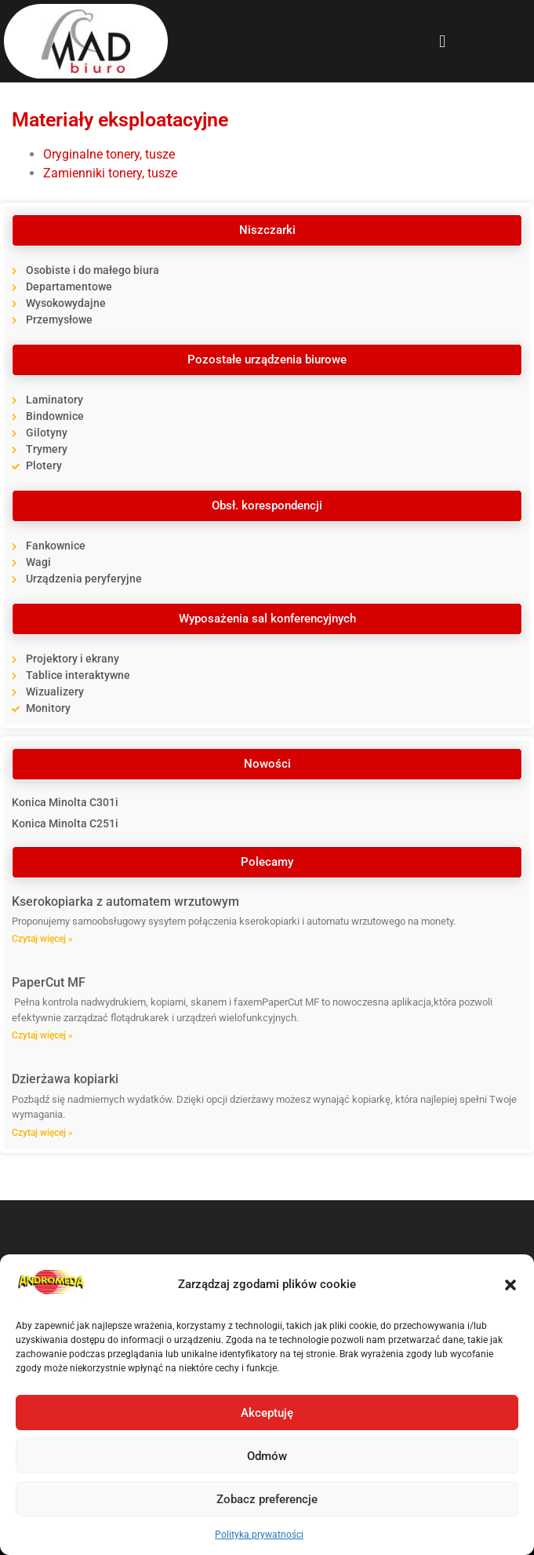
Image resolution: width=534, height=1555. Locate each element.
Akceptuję (267, 1413)
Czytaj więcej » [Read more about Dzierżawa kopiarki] (42, 1132)
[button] (510, 1285)
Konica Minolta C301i (65, 802)
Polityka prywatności (259, 1534)
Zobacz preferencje (267, 1499)
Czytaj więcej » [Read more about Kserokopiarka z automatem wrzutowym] (42, 938)
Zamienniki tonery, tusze (110, 173)
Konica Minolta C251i (65, 823)
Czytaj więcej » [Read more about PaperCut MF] (42, 1035)
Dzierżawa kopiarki (65, 1078)
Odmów (267, 1456)
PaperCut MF (48, 982)
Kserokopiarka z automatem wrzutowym (125, 901)
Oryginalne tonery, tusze (109, 154)
